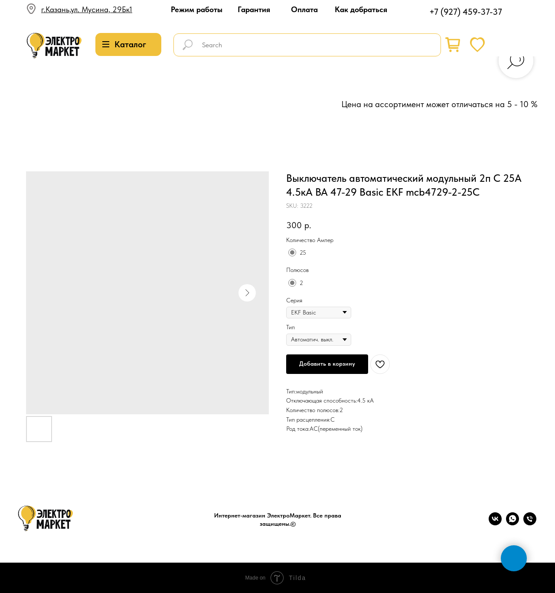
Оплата (304, 9)
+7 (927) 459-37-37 (465, 12)
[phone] (529, 523)
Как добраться (361, 9)
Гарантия (254, 9)
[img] (54, 45)
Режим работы (196, 9)
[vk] (495, 523)
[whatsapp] (512, 523)
